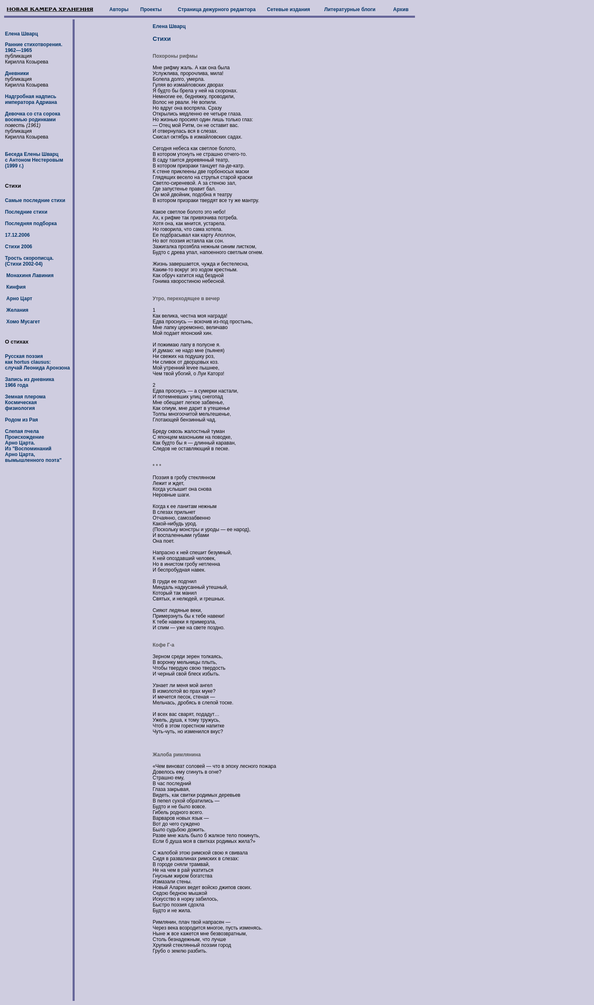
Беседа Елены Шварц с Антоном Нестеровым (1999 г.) (34, 160)
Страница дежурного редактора (217, 9)
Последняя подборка (31, 223)
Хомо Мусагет (22, 322)
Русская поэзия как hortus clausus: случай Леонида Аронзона (37, 362)
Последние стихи (26, 212)
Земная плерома (25, 397)
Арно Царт (18, 298)
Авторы (119, 9)
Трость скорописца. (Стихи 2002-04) (29, 261)
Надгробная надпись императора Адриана (31, 99)
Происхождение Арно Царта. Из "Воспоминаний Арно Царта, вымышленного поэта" (33, 448)
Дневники (17, 73)
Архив (400, 9)
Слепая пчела (22, 431)
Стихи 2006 (18, 246)
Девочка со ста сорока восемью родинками (32, 116)
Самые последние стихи (35, 200)
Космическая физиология (21, 405)
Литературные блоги (349, 9)
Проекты (151, 9)
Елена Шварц (21, 34)
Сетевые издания (288, 9)
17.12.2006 (17, 235)
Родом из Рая (21, 420)
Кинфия (15, 287)
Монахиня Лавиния (29, 275)
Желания (16, 310)
